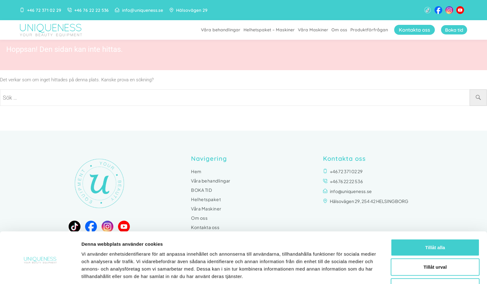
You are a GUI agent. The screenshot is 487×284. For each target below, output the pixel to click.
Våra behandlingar (218, 30)
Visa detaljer (337, 271)
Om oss (336, 30)
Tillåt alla (435, 222)
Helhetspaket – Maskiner (266, 30)
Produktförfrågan (366, 30)
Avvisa (435, 262)
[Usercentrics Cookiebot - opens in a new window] (40, 272)
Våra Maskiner (310, 30)
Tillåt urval (435, 242)
